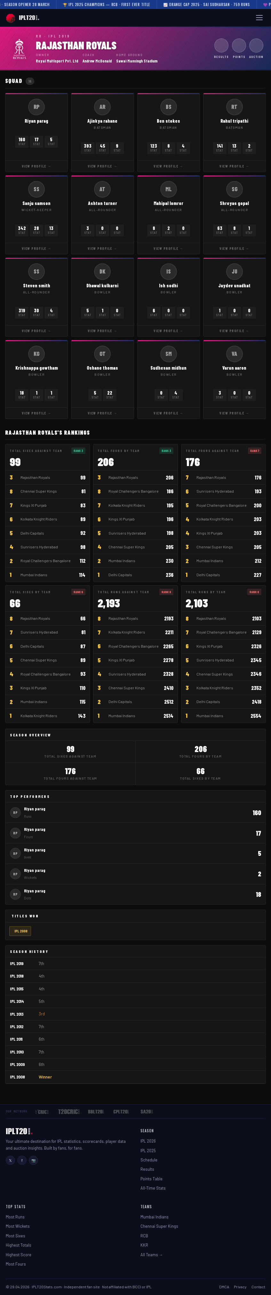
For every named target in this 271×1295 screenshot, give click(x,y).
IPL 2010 (17, 1051)
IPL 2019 (17, 963)
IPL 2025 (148, 1150)
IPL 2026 (148, 1140)
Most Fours (16, 1263)
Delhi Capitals (32, 533)
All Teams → (151, 1254)
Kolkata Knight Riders (38, 519)
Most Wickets (18, 1226)
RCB (144, 1235)
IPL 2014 (17, 1001)
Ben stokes (168, 121)
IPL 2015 (17, 988)
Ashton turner (102, 203)
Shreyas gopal (234, 203)
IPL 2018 (17, 976)
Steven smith (36, 285)
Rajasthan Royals (35, 477)
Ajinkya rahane (102, 121)
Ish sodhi (168, 285)
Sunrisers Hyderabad (39, 547)
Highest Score (18, 1254)
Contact (258, 1286)
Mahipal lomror (168, 203)
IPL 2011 (16, 1039)
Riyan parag (36, 121)
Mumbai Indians (33, 574)
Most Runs (15, 1216)
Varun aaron (234, 368)
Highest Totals (18, 1245)
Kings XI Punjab (33, 505)
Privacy (240, 1286)
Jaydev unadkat (234, 285)
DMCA (224, 1286)
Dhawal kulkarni (102, 285)
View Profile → (37, 166)
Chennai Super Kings (38, 491)
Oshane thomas (102, 368)
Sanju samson (36, 203)
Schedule (148, 1159)
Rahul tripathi (234, 121)
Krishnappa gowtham (36, 368)
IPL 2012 (16, 1026)
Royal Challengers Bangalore (45, 560)
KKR (144, 1245)
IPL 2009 (17, 1064)
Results (147, 1169)
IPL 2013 (17, 1014)
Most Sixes (15, 1235)
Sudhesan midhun (168, 368)
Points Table (151, 1178)
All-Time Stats (153, 1188)
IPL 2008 (21, 931)
